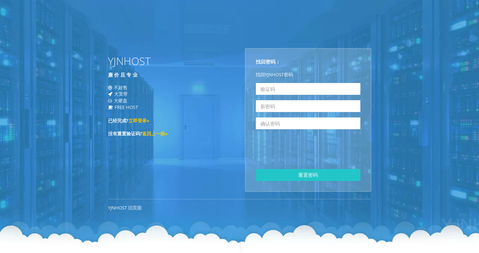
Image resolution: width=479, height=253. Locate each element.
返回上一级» (155, 133)
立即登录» (138, 120)
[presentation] (309, 150)
